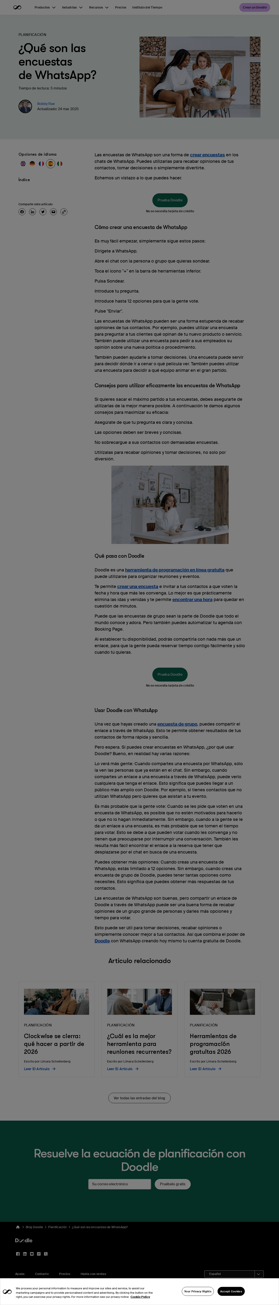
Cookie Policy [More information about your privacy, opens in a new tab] (140, 1297)
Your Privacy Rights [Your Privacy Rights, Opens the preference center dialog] (197, 1291)
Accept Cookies (231, 1291)
